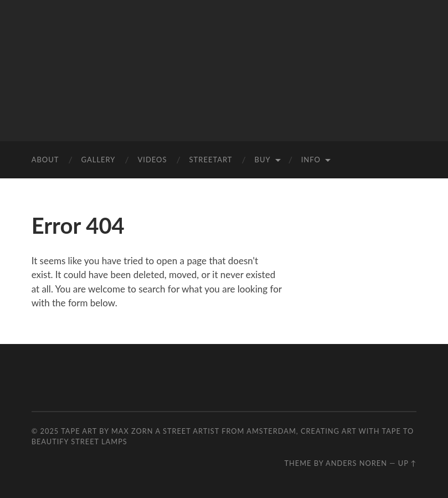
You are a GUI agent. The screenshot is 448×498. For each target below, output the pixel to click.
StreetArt (211, 159)
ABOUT (45, 159)
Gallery (98, 159)
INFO (311, 159)
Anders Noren (356, 463)
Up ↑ (407, 463)
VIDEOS (152, 159)
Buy (263, 159)
